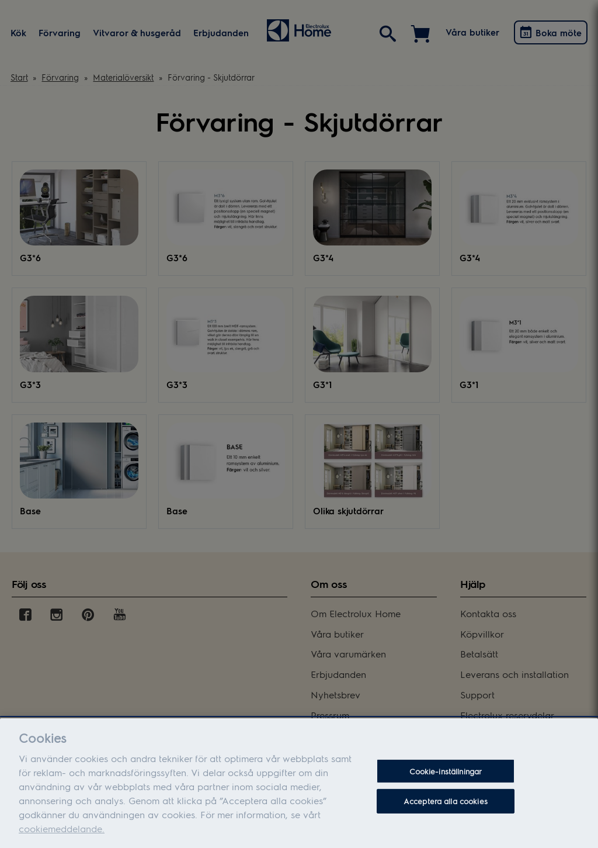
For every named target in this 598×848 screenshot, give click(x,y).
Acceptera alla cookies (446, 810)
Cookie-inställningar (445, 780)
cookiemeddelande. (62, 838)
